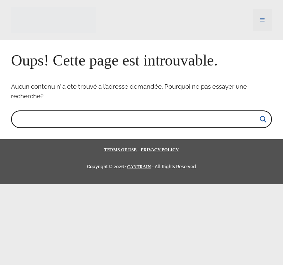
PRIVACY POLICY (160, 149)
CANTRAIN (139, 166)
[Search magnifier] (263, 119)
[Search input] (138, 119)
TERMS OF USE (120, 149)
